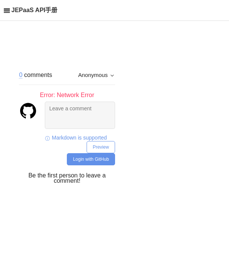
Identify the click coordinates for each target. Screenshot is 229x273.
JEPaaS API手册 (34, 10)
